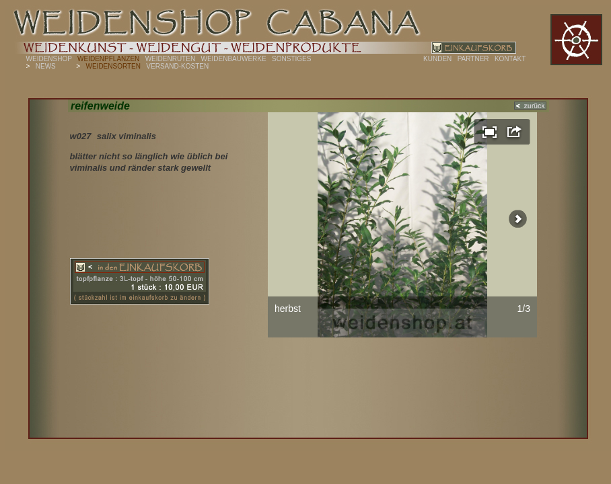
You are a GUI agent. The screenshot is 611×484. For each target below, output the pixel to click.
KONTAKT (510, 59)
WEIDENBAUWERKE (233, 59)
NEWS (46, 66)
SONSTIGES (291, 59)
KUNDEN (437, 59)
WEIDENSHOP (49, 59)
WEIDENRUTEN (170, 59)
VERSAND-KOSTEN (177, 66)
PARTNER (473, 59)
